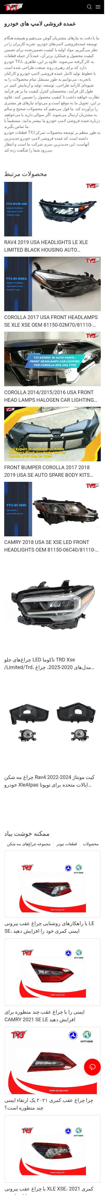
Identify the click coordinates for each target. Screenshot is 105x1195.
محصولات (91, 844)
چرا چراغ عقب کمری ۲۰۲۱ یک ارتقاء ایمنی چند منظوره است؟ (48, 1104)
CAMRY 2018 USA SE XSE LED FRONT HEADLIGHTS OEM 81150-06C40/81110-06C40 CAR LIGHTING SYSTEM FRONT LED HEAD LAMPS (49, 546)
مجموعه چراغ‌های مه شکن (29, 844)
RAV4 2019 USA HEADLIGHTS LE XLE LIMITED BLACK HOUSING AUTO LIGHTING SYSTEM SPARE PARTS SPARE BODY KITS (50, 246)
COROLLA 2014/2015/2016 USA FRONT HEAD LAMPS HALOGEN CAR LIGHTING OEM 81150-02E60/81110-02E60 (49, 396)
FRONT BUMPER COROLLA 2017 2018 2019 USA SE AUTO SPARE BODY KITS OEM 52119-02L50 (47, 471)
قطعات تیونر (67, 844)
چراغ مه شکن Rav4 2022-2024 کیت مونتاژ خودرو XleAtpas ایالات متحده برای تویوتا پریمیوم (49, 781)
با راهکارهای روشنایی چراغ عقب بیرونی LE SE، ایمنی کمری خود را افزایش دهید (49, 927)
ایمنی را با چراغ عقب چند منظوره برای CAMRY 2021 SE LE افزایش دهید (44, 1015)
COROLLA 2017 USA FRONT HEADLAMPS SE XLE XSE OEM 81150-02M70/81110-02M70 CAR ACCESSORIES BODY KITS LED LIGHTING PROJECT (52, 321)
